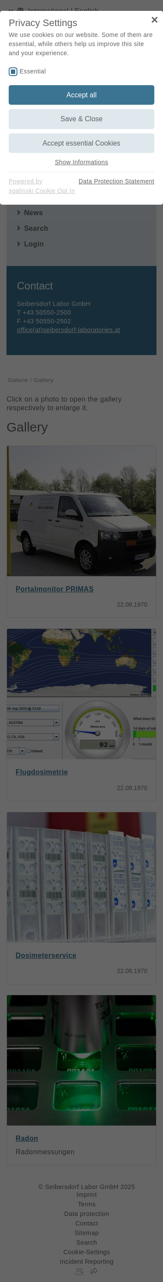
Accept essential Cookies (81, 143)
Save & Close (81, 119)
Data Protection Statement (116, 181)
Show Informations (81, 162)
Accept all (81, 95)
